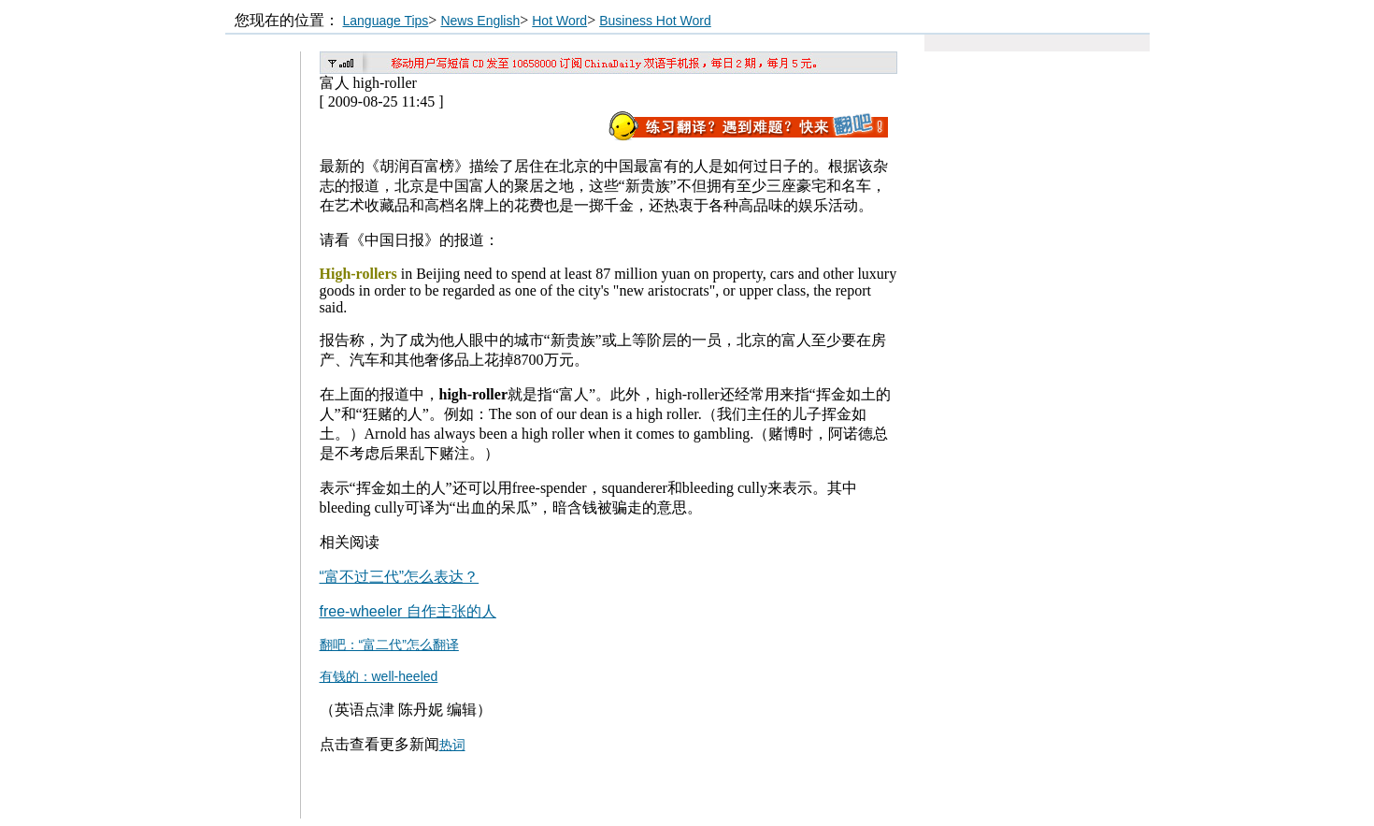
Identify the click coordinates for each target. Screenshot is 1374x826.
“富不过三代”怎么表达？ (399, 577)
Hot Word (559, 20)
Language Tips (386, 20)
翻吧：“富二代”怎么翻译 (389, 644)
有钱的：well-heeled (379, 676)
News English (480, 20)
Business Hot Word (655, 20)
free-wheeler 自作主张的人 (408, 611)
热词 (452, 744)
